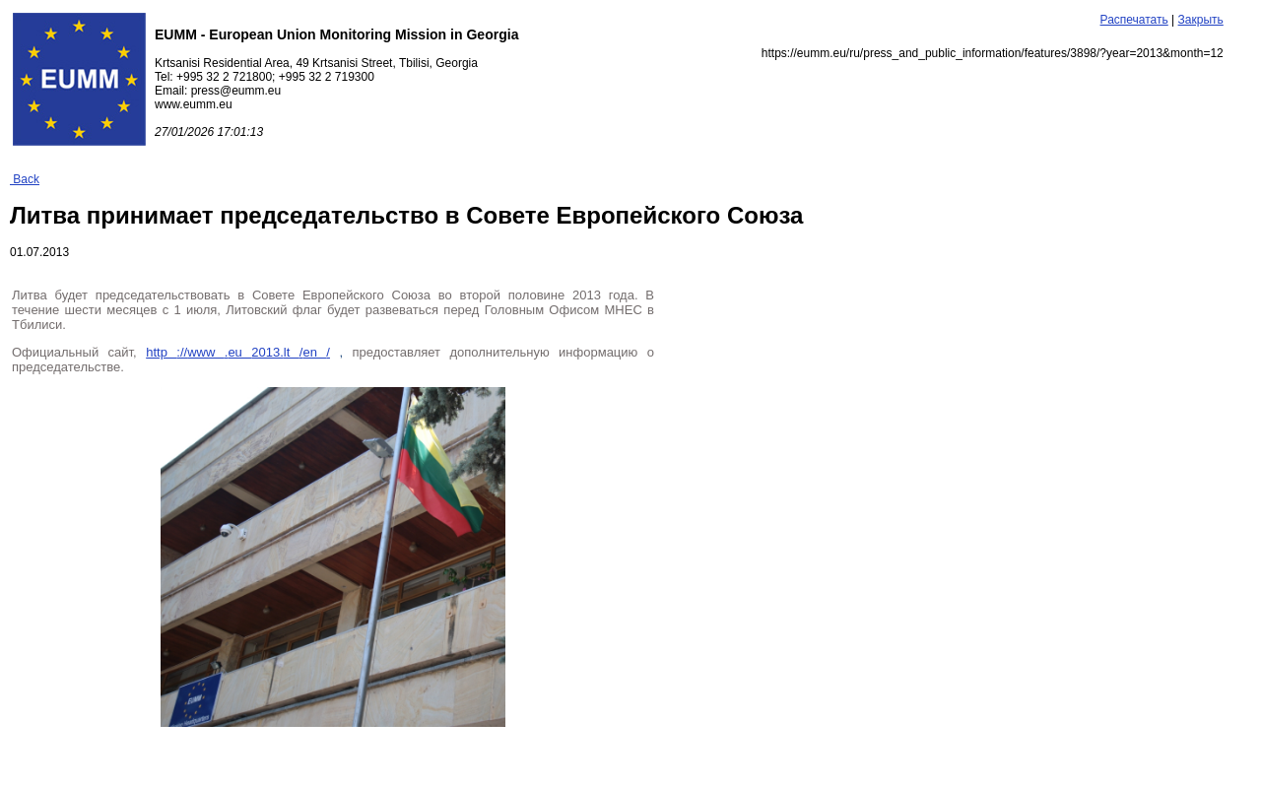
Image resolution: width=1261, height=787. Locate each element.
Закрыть (1201, 20)
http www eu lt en (238, 352)
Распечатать (1134, 20)
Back (24, 179)
